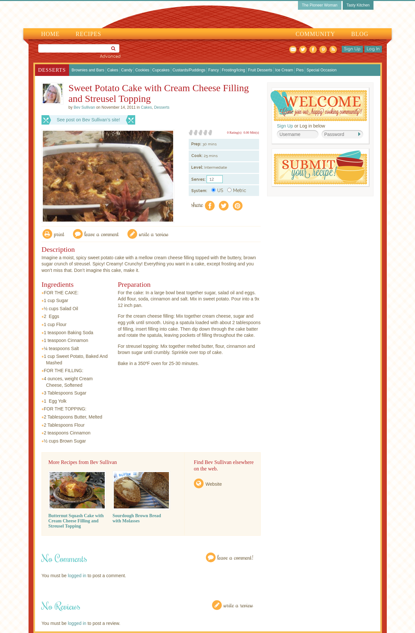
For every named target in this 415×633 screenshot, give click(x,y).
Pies (299, 70)
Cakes (112, 70)
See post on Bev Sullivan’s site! (88, 119)
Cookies (142, 70)
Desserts (52, 70)
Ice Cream (284, 70)
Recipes (88, 34)
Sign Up (352, 49)
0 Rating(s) (234, 132)
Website (214, 484)
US (217, 190)
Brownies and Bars (88, 70)
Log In (373, 49)
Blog (359, 34)
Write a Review (238, 605)
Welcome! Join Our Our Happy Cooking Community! (318, 105)
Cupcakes (161, 70)
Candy (127, 70)
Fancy (213, 70)
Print (59, 233)
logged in (77, 575)
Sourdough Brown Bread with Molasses (137, 518)
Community (315, 34)
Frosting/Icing (233, 70)
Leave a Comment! (235, 557)
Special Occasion (321, 70)
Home (50, 34)
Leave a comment (102, 233)
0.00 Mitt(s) (251, 132)
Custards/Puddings (188, 70)
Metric (236, 190)
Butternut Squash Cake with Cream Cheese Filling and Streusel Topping (76, 521)
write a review (154, 233)
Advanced (110, 56)
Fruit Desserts (260, 70)
